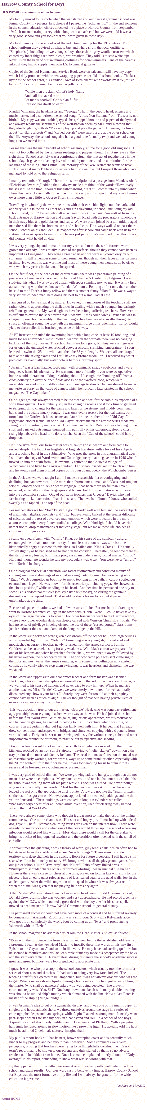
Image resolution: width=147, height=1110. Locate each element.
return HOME (11, 1098)
